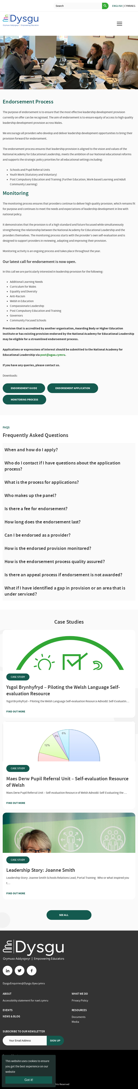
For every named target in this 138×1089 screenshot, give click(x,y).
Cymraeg (129, 6)
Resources (79, 1010)
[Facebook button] (31, 970)
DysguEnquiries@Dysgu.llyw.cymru (24, 983)
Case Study (18, 677)
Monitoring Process (24, 399)
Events (8, 1010)
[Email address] (25, 1040)
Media (75, 1022)
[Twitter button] (19, 970)
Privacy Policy (80, 1000)
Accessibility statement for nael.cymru (25, 1000)
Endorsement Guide (24, 388)
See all (69, 915)
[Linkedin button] (7, 970)
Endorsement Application (72, 388)
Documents (79, 1017)
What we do (80, 994)
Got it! (28, 1080)
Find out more (22, 711)
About (7, 994)
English (117, 6)
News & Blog (11, 1016)
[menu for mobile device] (119, 23)
